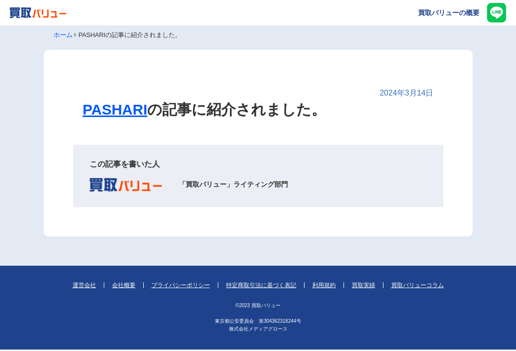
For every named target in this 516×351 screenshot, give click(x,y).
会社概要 (123, 285)
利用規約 (324, 285)
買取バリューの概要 (448, 13)
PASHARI (115, 109)
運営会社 (84, 285)
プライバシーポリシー (181, 285)
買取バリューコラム (417, 285)
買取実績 (363, 285)
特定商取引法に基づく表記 (261, 285)
